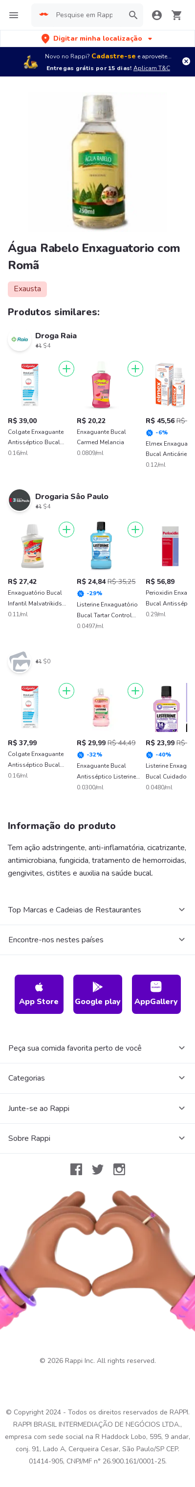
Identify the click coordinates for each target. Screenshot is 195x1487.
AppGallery (156, 994)
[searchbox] (87, 15)
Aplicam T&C (151, 68)
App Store (39, 994)
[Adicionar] (66, 369)
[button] (98, 38)
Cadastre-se (113, 56)
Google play (98, 994)
